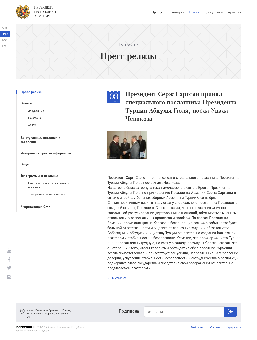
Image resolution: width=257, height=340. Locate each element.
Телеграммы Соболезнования (46, 194)
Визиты (26, 103)
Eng (4, 40)
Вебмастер (197, 327)
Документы (214, 12)
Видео (25, 164)
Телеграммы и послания (39, 175)
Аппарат (178, 12)
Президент (159, 12)
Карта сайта (233, 327)
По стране (34, 118)
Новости (195, 12)
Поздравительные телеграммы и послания (49, 185)
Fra (4, 46)
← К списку (116, 277)
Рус (5, 34)
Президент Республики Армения (45, 11)
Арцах (32, 125)
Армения (234, 12)
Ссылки (215, 327)
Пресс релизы (31, 92)
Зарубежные (36, 111)
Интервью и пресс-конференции (46, 153)
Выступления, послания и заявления (40, 139)
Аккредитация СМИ (36, 206)
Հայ (4, 28)
